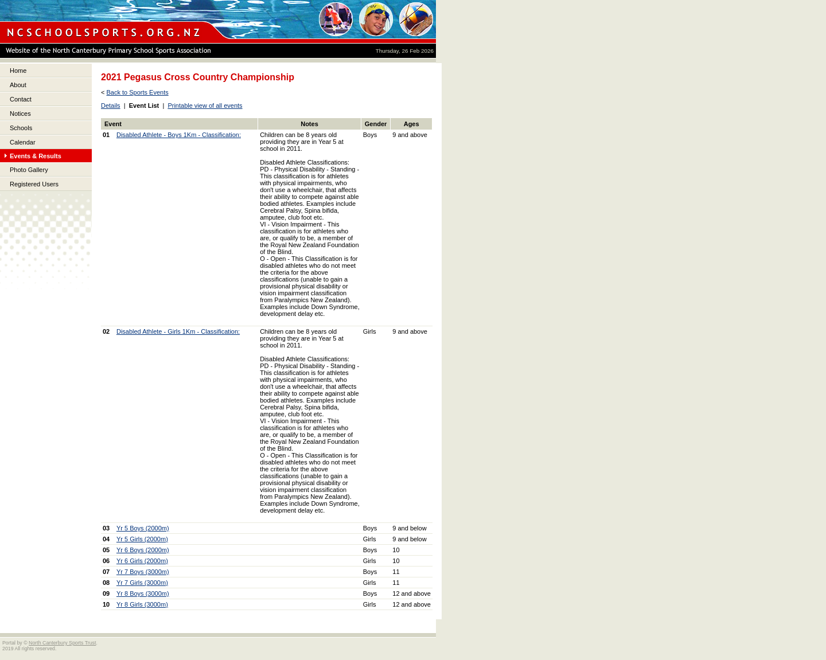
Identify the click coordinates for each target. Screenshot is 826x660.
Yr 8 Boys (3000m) (142, 593)
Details (110, 105)
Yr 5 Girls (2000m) (142, 539)
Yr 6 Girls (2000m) (142, 560)
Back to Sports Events (137, 92)
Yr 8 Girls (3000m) (142, 604)
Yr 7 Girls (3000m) (142, 582)
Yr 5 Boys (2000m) (142, 528)
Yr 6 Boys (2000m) (142, 549)
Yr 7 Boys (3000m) (142, 571)
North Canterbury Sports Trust (62, 643)
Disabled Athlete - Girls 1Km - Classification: (178, 331)
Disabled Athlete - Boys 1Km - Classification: (178, 134)
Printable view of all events (204, 105)
